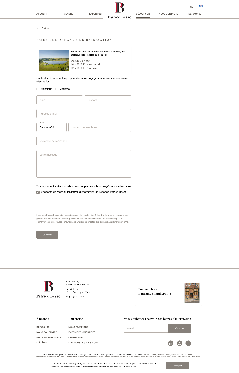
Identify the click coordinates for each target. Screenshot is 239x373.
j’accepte (177, 365)
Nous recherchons (48, 337)
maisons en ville (186, 355)
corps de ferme (139, 357)
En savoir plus (129, 366)
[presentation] (62, 204)
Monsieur (46, 88)
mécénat (41, 342)
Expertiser (96, 13)
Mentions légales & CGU (83, 342)
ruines (107, 357)
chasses (101, 357)
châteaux (146, 355)
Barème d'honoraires (81, 332)
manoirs (153, 355)
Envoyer (47, 234)
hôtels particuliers (172, 355)
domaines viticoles (184, 357)
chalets (163, 357)
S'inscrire (179, 328)
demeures (160, 355)
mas (168, 357)
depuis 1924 (195, 13)
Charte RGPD (76, 337)
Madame (64, 88)
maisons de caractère (118, 357)
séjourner (143, 13)
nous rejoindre (78, 327)
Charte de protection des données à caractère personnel (102, 222)
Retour (43, 28)
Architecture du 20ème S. (56, 357)
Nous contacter (169, 13)
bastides (173, 357)
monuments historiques (75, 357)
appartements (41, 357)
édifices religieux (91, 357)
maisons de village (153, 357)
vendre (68, 13)
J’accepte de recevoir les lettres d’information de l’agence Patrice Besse (83, 191)
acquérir (42, 13)
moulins (130, 357)
